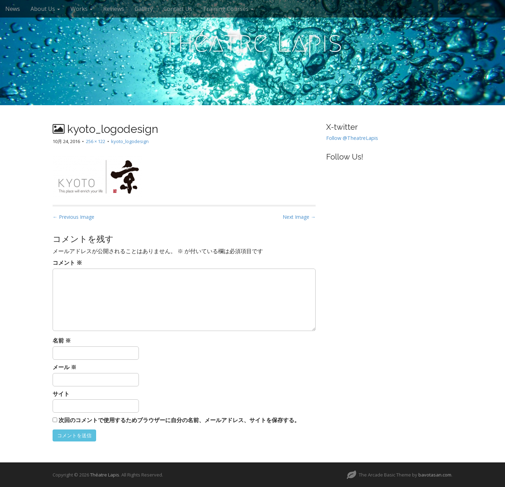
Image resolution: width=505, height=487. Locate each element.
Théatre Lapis (252, 42)
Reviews (113, 9)
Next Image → (299, 217)
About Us (45, 9)
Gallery (144, 9)
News (12, 9)
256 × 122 (95, 141)
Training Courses (228, 9)
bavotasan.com (434, 475)
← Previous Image (73, 217)
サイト (61, 394)
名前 (62, 340)
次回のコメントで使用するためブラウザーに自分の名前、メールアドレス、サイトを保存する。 (179, 420)
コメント (67, 262)
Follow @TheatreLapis (352, 138)
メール (64, 367)
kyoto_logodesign (130, 141)
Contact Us (177, 9)
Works (81, 9)
